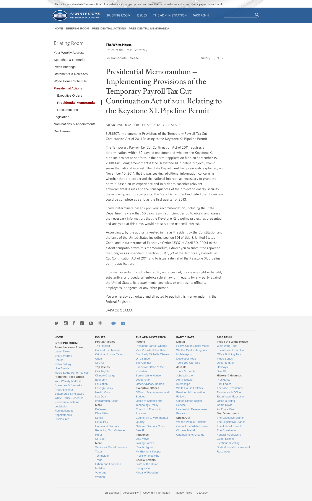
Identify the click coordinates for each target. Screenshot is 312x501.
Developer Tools (186, 358)
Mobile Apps (184, 354)
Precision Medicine (147, 455)
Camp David (224, 405)
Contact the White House (192, 426)
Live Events (62, 368)
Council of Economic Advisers (148, 411)
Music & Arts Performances (72, 372)
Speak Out (183, 417)
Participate (185, 337)
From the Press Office (69, 376)
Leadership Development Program (192, 411)
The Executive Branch (230, 417)
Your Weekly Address (69, 52)
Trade (98, 460)
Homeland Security (107, 426)
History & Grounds (229, 375)
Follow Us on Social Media (193, 345)
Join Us (181, 367)
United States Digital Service (189, 403)
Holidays (222, 367)
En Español (111, 492)
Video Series (225, 358)
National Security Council (151, 426)
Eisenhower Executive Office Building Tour (231, 352)
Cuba (98, 358)
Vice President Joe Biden (151, 350)
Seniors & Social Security (111, 447)
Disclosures (62, 131)
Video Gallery (63, 364)
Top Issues (102, 367)
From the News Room (69, 347)
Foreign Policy (104, 388)
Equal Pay (101, 421)
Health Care (102, 392)
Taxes (98, 451)
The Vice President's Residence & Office (230, 390)
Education (101, 384)
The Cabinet (143, 362)
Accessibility (131, 492)
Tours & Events (185, 371)
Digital (180, 341)
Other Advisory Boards (150, 384)
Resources (223, 451)
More (98, 405)
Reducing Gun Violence (110, 430)
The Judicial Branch (229, 426)
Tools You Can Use (188, 362)
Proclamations (67, 110)
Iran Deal (101, 396)
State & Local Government (233, 447)
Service (99, 438)
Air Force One (225, 409)
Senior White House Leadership (148, 377)
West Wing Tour (227, 345)
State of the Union (147, 464)
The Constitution (227, 430)
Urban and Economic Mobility (108, 466)
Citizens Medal (185, 430)
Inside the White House (232, 341)
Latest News (62, 351)
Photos (59, 360)
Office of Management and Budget (152, 394)
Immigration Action (106, 400)
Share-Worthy (63, 355)
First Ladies (224, 384)
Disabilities (102, 413)
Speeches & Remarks (69, 60)
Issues (142, 15)
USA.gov (202, 492)
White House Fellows (189, 388)
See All (99, 362)
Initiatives (142, 434)
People (140, 341)
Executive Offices (147, 388)
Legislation (61, 117)
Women (100, 476)
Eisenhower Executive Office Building (231, 398)
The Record (102, 345)
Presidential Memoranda (149, 28)
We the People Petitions (191, 421)
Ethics (99, 417)
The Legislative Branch (231, 421)
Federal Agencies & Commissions (229, 437)
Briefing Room (119, 15)
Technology (102, 455)
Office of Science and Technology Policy (149, 403)
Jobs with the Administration (185, 377)
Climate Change (105, 375)
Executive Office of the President (150, 369)
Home (59, 28)
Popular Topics (105, 341)
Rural (98, 434)
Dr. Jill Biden (143, 358)
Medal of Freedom (147, 472)
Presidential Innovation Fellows (190, 394)
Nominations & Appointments (75, 124)
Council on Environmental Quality (152, 420)
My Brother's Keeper (148, 451)
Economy (101, 379)
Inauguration (143, 468)
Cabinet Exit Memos (107, 350)
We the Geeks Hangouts (191, 350)
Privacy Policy (183, 492)
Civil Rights (102, 371)
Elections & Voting (228, 443)
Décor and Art (225, 362)
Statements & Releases (71, 74)
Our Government (228, 413)
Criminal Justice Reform (110, 354)
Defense (100, 409)
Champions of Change (190, 434)
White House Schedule (70, 81)
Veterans (100, 472)
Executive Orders (69, 95)
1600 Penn (201, 15)
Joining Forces (145, 443)
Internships (183, 384)
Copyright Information (156, 492)
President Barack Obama (151, 345)
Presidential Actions (109, 28)
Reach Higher (144, 447)
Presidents (223, 379)
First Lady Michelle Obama (152, 354)
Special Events (146, 460)
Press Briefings (65, 67)
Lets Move (142, 438)
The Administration (170, 15)
